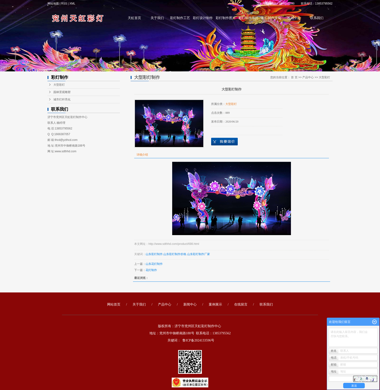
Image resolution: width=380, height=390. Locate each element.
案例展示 (215, 304)
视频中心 (294, 18)
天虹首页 (134, 18)
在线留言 (240, 304)
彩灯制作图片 (226, 18)
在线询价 (224, 141)
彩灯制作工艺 (180, 18)
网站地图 (54, 3)
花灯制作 (151, 270)
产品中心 (308, 77)
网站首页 (113, 304)
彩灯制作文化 (271, 18)
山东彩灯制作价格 (174, 254)
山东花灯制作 (154, 264)
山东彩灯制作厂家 (198, 254)
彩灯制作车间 (248, 18)
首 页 (294, 77)
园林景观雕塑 (62, 92)
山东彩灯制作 (154, 254)
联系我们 (316, 18)
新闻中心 (190, 304)
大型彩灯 (59, 84)
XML (72, 3)
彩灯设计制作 (203, 18)
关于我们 (157, 18)
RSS (64, 3)
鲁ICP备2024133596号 (198, 340)
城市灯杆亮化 (62, 99)
